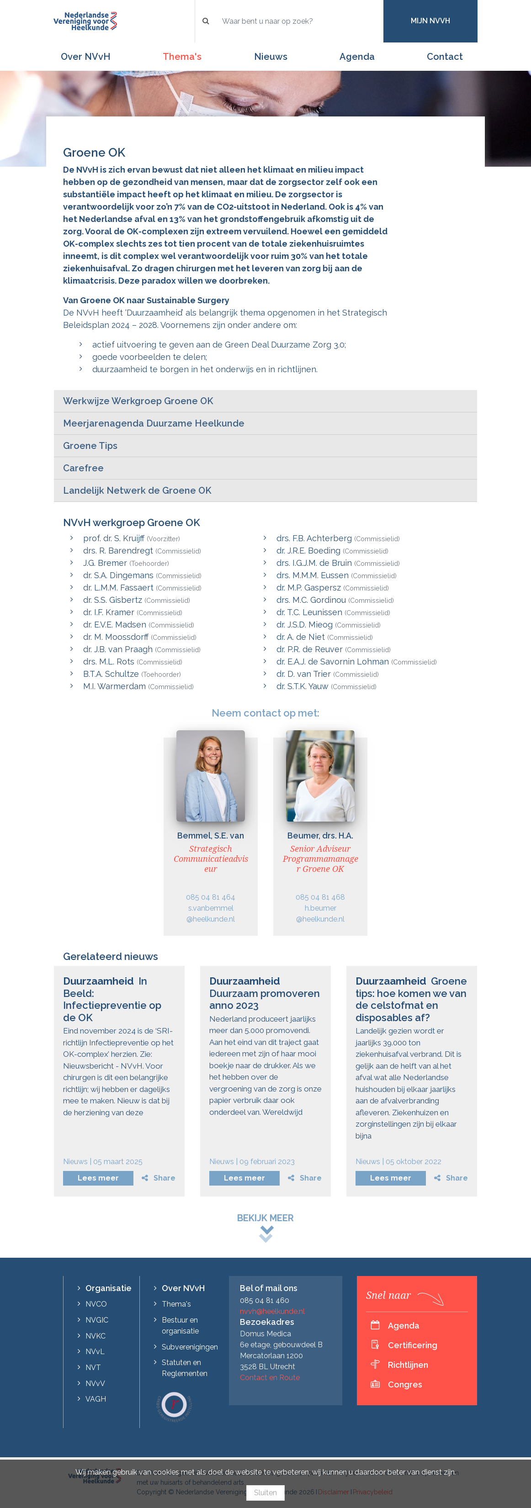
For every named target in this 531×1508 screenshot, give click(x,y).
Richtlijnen (408, 1365)
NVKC (95, 1336)
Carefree (83, 468)
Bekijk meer (265, 1218)
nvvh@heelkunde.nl (272, 1311)
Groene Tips (90, 445)
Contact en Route (270, 1377)
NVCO (96, 1304)
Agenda (357, 56)
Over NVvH (86, 56)
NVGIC (96, 1320)
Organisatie (108, 1288)
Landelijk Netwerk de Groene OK (137, 490)
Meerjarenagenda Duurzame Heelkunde (153, 423)
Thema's (182, 56)
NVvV (95, 1383)
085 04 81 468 (320, 897)
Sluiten (265, 1492)
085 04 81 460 (264, 1300)
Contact (445, 56)
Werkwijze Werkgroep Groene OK (138, 400)
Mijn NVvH (430, 20)
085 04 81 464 (210, 897)
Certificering (412, 1345)
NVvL (95, 1351)
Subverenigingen (190, 1347)
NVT (93, 1367)
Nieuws (270, 56)
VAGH (95, 1399)
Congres (405, 1384)
